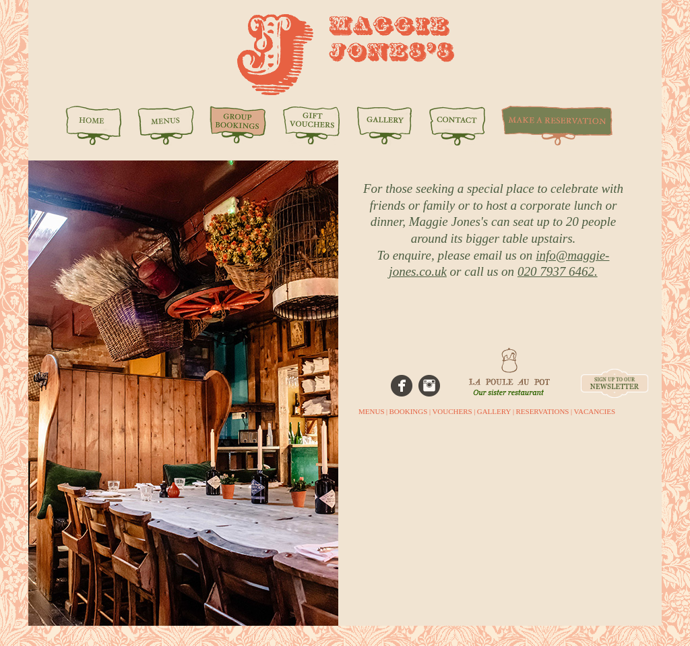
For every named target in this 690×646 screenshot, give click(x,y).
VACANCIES (594, 411)
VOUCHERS (452, 411)
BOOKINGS (408, 411)
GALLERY (494, 411)
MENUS (371, 411)
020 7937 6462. (558, 271)
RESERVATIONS (542, 411)
